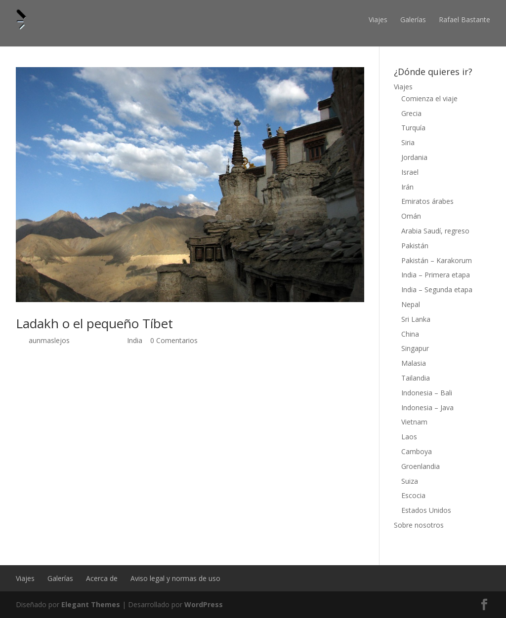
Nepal (410, 304)
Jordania (414, 157)
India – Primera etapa (435, 274)
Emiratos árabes (427, 201)
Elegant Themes (90, 604)
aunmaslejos (49, 340)
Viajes (378, 19)
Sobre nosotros (419, 525)
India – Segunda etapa (436, 289)
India (134, 340)
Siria (408, 142)
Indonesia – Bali (426, 392)
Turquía (413, 127)
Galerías (413, 19)
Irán (407, 187)
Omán (411, 216)
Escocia (413, 495)
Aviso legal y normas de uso (175, 578)
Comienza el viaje (429, 98)
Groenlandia (420, 466)
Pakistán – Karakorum (436, 260)
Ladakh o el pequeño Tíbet (94, 323)
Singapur (415, 348)
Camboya (416, 451)
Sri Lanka (415, 319)
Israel (410, 172)
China (410, 334)
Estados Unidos (426, 510)
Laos (409, 436)
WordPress (203, 604)
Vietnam (414, 421)
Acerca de (102, 578)
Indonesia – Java (427, 407)
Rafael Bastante (464, 19)
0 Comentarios (174, 340)
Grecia (411, 113)
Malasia (413, 363)
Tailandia (415, 378)
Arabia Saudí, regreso (435, 230)
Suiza (409, 481)
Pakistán (414, 245)
